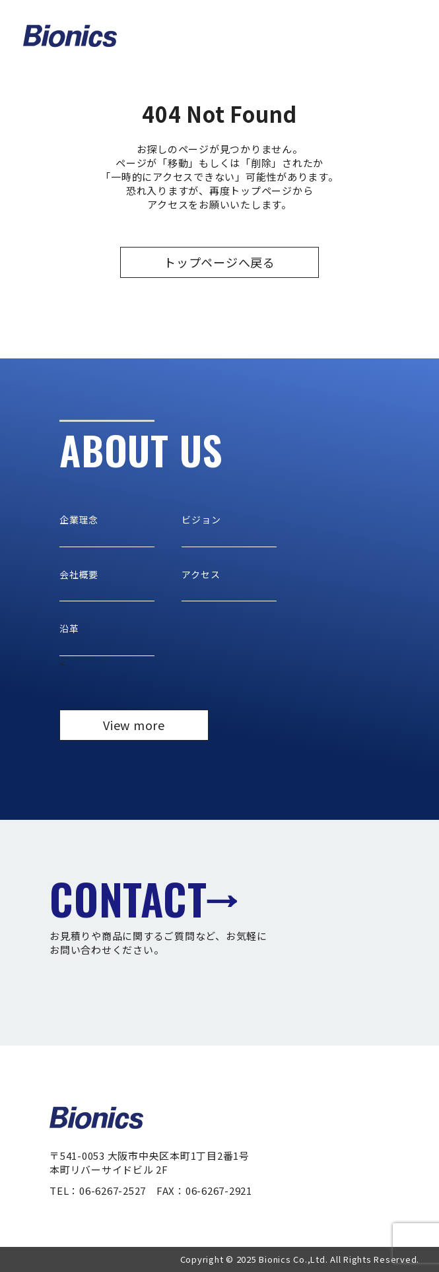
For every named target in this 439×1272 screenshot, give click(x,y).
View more (134, 724)
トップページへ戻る (219, 262)
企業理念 (78, 519)
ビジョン (201, 519)
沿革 (69, 628)
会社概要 (78, 574)
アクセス (201, 574)
